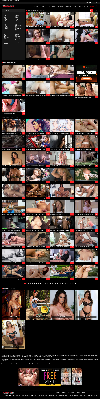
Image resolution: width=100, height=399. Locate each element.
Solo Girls (17, 33)
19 (65, 283)
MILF (16, 24)
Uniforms (17, 41)
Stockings (17, 35)
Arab (5, 15)
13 (50, 283)
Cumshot (6, 28)
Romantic (17, 32)
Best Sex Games (53, 395)
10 (42, 283)
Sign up (90, 2)
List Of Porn (10, 0)
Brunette (5, 25)
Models (78, 392)
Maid (16, 20)
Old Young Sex (18, 28)
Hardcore (6, 43)
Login (87, 2)
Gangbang (6, 39)
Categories (71, 392)
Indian (16, 14)
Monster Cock (18, 25)
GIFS (5, 41)
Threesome (17, 38)
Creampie (6, 27)
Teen (16, 37)
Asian (5, 16)
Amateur (5, 13)
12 (47, 283)
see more (42, 10)
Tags (83, 392)
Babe (5, 17)
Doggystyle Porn (7, 30)
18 (62, 283)
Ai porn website (74, 395)
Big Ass (5, 19)
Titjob (16, 39)
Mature (16, 23)
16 (57, 283)
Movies (58, 392)
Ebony (5, 34)
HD (94, 10)
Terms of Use (25, 395)
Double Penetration (6, 32)
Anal (5, 14)
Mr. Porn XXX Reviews (92, 397)
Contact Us (8, 395)
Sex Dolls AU (16, 0)
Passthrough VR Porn (92, 395)
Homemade (17, 13)
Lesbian (16, 19)
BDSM (5, 18)
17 (60, 283)
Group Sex (6, 42)
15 (55, 283)
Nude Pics (82, 395)
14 (52, 283)
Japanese (17, 16)
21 (70, 283)
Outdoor (17, 29)
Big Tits (5, 21)
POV (16, 30)
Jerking (16, 17)
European (6, 35)
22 (72, 283)
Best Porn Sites (43, 395)
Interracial (17, 15)
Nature (16, 27)
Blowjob (5, 24)
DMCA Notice (16, 395)
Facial (5, 36)
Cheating (6, 26)
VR (96, 10)
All (91, 10)
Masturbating (18, 21)
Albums (64, 392)
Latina (16, 18)
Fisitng (5, 38)
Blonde (5, 23)
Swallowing (17, 36)
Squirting (17, 34)
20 (67, 283)
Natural (16, 26)
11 (45, 283)
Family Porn (6, 37)
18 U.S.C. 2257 (34, 395)
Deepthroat (6, 29)
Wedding (17, 42)
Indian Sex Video (63, 395)
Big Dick (5, 20)
